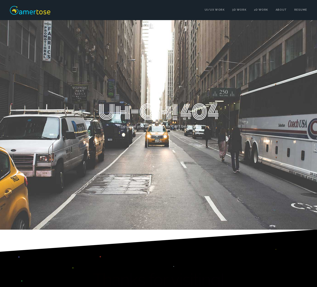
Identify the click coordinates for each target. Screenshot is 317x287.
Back (158, 141)
